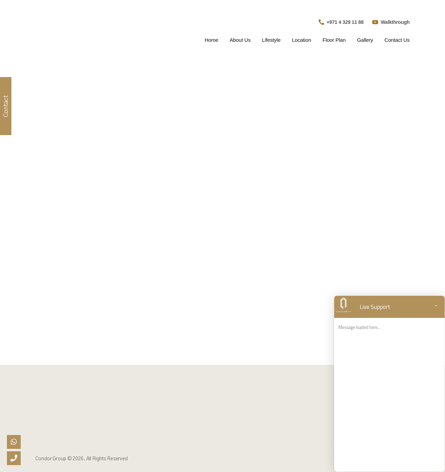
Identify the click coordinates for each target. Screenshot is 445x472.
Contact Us (397, 40)
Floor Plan (334, 40)
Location (301, 40)
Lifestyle (271, 40)
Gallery (365, 40)
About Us (240, 40)
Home (211, 40)
